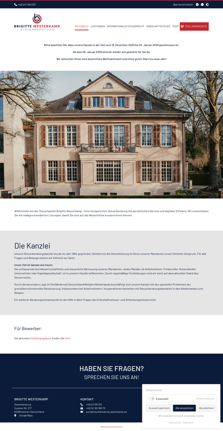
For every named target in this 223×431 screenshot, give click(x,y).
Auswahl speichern (159, 408)
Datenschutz (106, 426)
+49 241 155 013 (26, 4)
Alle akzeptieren (184, 408)
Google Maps (26, 415)
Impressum (117, 426)
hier (67, 338)
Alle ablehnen (206, 408)
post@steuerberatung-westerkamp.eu (106, 411)
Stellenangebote (41, 338)
